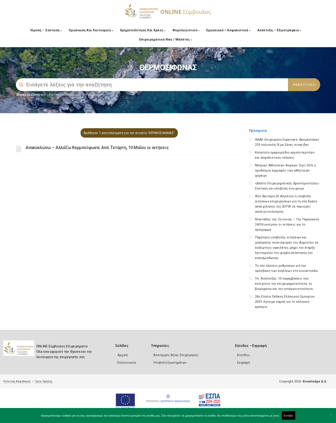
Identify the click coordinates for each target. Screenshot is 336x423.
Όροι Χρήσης (43, 381)
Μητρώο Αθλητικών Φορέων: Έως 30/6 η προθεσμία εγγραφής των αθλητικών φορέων (285, 170)
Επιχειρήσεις (92, 94)
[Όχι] (330, 417)
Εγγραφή (243, 362)
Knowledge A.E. (315, 381)
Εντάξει (288, 415)
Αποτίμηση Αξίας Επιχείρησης (175, 355)
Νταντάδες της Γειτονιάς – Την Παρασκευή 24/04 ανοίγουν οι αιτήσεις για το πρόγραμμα (287, 224)
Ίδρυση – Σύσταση (46, 30)
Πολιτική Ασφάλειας (17, 381)
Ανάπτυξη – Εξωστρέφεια (279, 30)
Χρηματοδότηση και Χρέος (143, 30)
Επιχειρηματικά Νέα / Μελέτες (165, 39)
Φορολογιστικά (186, 30)
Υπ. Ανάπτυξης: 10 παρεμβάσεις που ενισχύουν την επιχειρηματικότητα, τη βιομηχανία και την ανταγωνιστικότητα (284, 284)
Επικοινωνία (126, 362)
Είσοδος (243, 355)
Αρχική (122, 355)
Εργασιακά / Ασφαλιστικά (228, 30)
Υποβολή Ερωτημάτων (169, 362)
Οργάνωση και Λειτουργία (91, 30)
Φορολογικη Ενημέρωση (64, 94)
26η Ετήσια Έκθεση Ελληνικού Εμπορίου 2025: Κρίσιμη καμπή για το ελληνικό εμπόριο (285, 302)
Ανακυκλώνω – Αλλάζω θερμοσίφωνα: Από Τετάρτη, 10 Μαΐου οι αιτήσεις (97, 147)
